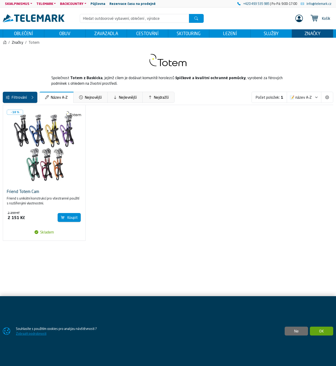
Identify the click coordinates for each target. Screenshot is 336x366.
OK (321, 331)
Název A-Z (91, 99)
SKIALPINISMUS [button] (17, 4)
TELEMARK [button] (44, 4)
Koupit (123, 205)
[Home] (5, 43)
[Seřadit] (304, 99)
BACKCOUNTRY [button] (72, 4)
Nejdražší (194, 99)
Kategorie (13, 111)
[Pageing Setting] (327, 98)
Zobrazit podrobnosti (31, 334)
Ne (296, 331)
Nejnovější (126, 99)
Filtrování (38, 99)
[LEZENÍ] (6, 122)
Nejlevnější (160, 99)
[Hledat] (196, 18)
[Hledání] (134, 18)
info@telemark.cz (316, 4)
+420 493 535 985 (253, 4)
